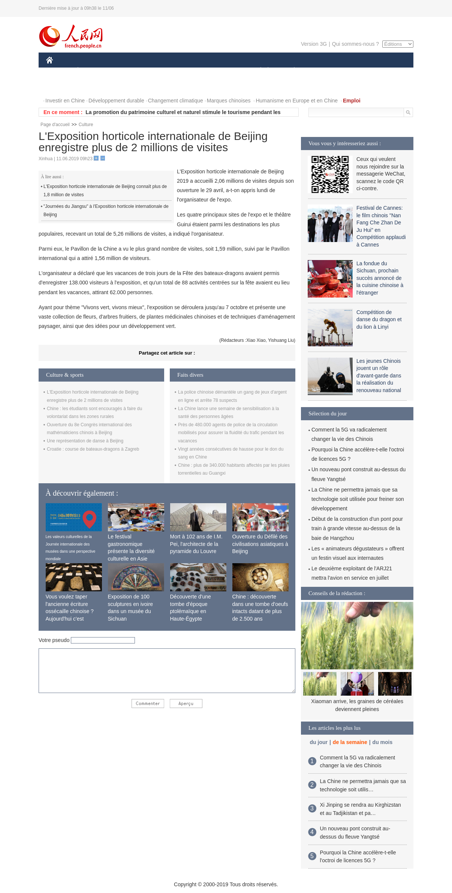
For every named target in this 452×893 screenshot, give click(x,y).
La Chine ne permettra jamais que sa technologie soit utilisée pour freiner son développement (357, 499)
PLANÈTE (290, 71)
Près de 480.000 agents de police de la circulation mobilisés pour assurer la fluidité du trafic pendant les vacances (231, 432)
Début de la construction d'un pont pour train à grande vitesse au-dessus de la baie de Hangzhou (357, 528)
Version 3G (314, 44)
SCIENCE (190, 71)
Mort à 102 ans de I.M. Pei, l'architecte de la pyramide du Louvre (196, 544)
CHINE (59, 71)
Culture (86, 124)
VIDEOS (92, 86)
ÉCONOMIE (91, 71)
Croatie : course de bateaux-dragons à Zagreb (93, 449)
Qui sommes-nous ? (355, 44)
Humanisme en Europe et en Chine (297, 101)
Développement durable (116, 101)
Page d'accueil (55, 124)
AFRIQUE (157, 71)
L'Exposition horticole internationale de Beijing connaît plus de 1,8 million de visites (105, 190)
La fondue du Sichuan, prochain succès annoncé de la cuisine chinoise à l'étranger (379, 278)
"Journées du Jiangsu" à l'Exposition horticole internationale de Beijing (106, 210)
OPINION (387, 71)
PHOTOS (61, 86)
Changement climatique (175, 101)
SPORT (320, 71)
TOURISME (352, 71)
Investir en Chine (65, 101)
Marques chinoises (229, 101)
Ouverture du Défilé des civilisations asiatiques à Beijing (260, 544)
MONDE (126, 71)
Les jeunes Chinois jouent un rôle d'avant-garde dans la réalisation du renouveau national (378, 375)
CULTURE (223, 71)
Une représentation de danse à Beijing (85, 440)
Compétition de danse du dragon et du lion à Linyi (379, 319)
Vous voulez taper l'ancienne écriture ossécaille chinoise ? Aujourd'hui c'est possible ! (70, 611)
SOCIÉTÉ (257, 71)
